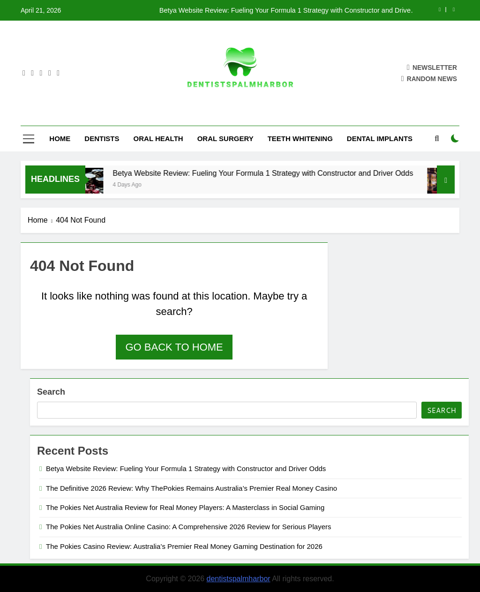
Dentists (101, 138)
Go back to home (174, 347)
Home (59, 138)
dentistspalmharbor (238, 579)
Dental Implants (379, 138)
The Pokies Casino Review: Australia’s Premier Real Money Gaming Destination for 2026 (184, 546)
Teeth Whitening (300, 138)
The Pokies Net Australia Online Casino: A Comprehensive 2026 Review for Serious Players (188, 527)
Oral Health (158, 138)
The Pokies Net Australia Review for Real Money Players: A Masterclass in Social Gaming (185, 507)
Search (51, 392)
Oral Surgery (225, 138)
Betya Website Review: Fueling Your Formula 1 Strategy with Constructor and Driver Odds (286, 10)
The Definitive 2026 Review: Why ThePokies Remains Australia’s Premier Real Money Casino (191, 488)
